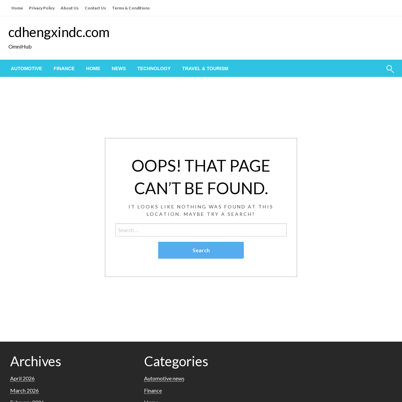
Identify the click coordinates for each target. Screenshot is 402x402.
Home (17, 7)
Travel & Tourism (205, 68)
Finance (64, 68)
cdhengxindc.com (59, 32)
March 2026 (24, 390)
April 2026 (22, 378)
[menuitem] (26, 68)
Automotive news (164, 378)
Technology (154, 68)
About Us (70, 7)
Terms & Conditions (131, 7)
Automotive (26, 68)
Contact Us (95, 7)
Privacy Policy (42, 7)
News (119, 68)
